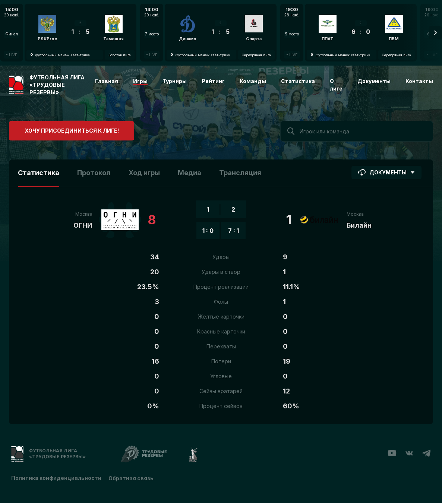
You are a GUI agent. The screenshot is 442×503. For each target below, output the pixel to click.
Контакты (419, 81)
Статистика (298, 81)
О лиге (336, 85)
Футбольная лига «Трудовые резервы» (57, 84)
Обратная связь (131, 478)
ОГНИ (82, 225)
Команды (253, 81)
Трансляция (240, 173)
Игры (140, 81)
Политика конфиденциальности (56, 478)
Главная (106, 81)
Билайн (359, 225)
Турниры (174, 81)
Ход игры (144, 173)
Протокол (94, 173)
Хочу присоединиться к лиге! (65, 130)
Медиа (189, 173)
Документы (374, 81)
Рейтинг (213, 81)
